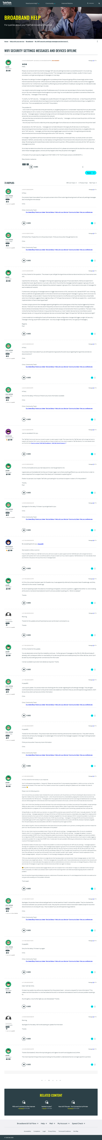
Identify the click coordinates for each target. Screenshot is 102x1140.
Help (43, 1123)
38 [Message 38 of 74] (93, 982)
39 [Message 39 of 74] (93, 1016)
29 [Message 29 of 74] (93, 540)
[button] (99, 3)
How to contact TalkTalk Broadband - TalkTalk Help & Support (48, 443)
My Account (62, 1123)
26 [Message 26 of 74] (93, 429)
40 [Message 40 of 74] (93, 1049)
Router (24, 164)
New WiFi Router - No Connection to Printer (73, 1106)
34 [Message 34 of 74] (93, 725)
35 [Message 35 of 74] (93, 776)
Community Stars (74, 212)
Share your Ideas (39, 212)
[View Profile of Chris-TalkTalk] (10, 196)
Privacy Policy (52, 1131)
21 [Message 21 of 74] (93, 189)
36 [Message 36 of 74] (93, 899)
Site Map (75, 1131)
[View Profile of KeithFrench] (9, 436)
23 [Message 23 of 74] (93, 271)
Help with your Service (62, 212)
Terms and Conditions (64, 1131)
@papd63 (41, 544)
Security (44, 1108)
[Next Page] (60, 1080)
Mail (51, 1123)
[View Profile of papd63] (8, 67)
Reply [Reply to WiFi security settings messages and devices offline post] (89, 173)
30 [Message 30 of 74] (93, 578)
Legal (44, 1131)
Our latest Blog (28, 212)
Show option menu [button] (96, 41)
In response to (10, 204)
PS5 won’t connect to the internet (23, 1106)
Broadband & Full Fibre (26, 1123)
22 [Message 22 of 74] (93, 233)
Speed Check (77, 1123)
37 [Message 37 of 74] (93, 940)
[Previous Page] (42, 1080)
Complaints (37, 1131)
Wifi (27, 164)
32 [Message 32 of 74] (93, 645)
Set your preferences (88, 212)
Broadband (21, 1108)
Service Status (49, 212)
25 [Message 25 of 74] (93, 388)
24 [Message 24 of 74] (93, 344)
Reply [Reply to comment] (92, 223)
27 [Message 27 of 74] (93, 464)
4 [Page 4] (56, 1080)
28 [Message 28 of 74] (93, 503)
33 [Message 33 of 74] (93, 679)
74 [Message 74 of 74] (93, 60)
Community (92, 3)
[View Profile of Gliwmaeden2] (55, 60)
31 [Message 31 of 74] (93, 613)
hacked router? (47, 1106)
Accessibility (27, 1131)
